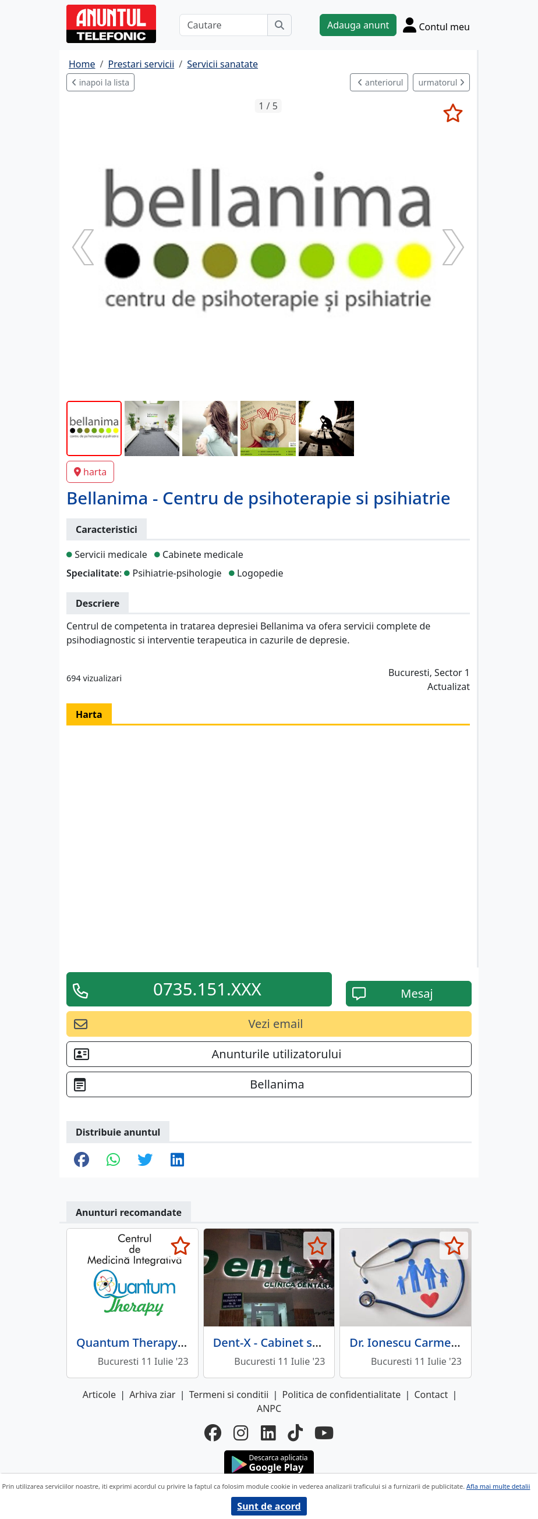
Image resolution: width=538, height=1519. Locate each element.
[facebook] (213, 1433)
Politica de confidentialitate (341, 1394)
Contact (431, 1394)
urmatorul (441, 82)
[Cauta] (279, 25)
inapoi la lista (100, 82)
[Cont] (436, 25)
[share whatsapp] (113, 1160)
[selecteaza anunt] (452, 113)
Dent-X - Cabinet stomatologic (296, 1342)
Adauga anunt (358, 25)
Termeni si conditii (229, 1394)
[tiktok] (295, 1433)
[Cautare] (223, 25)
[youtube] (324, 1433)
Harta (89, 714)
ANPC (269, 1408)
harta (90, 471)
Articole (99, 1394)
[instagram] (241, 1433)
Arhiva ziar (152, 1394)
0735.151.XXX (207, 989)
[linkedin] (268, 1433)
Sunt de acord (268, 1506)
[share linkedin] (177, 1160)
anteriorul (380, 82)
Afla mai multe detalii (498, 1486)
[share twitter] (145, 1160)
